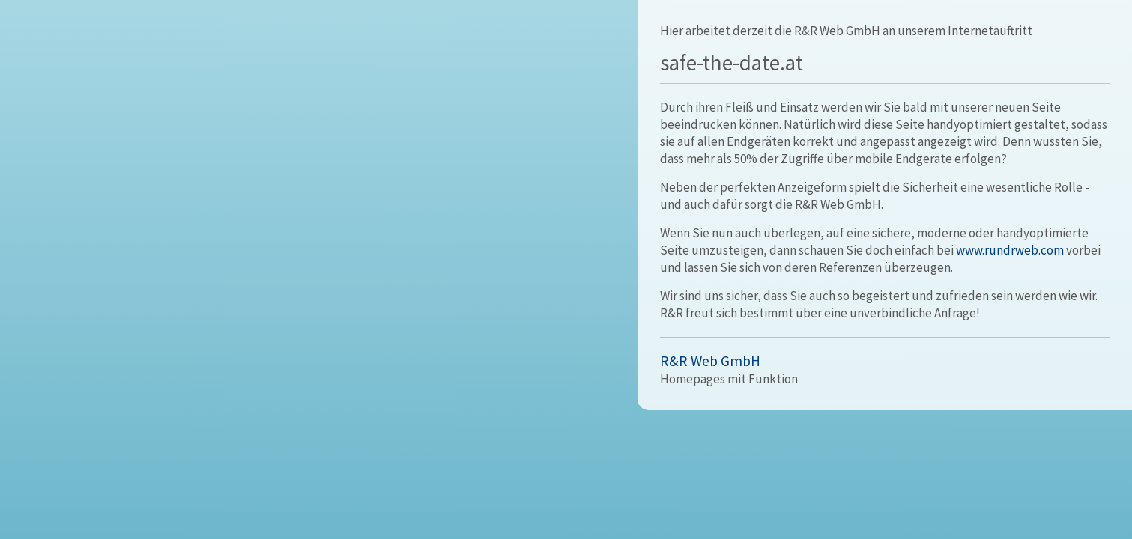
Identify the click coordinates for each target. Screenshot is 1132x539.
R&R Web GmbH (710, 361)
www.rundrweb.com (1010, 250)
